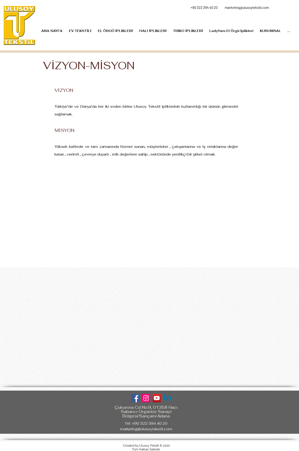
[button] (270, 31)
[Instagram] (146, 398)
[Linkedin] (167, 398)
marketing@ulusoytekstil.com (146, 429)
